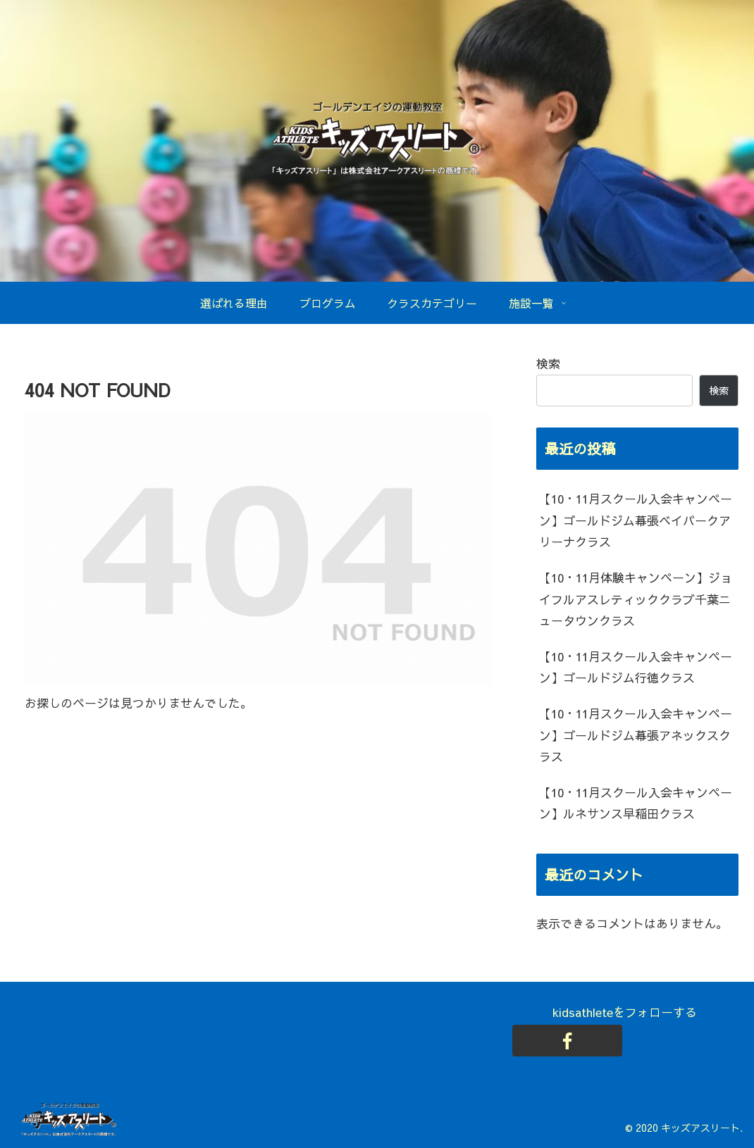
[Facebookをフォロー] (567, 1040)
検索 (548, 363)
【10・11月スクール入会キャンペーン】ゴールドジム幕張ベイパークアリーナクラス (635, 520)
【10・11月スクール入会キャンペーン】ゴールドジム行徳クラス (635, 667)
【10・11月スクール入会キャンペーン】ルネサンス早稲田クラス (635, 803)
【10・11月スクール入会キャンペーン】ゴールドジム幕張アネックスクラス (635, 735)
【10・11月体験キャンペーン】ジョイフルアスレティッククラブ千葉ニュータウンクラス (635, 599)
